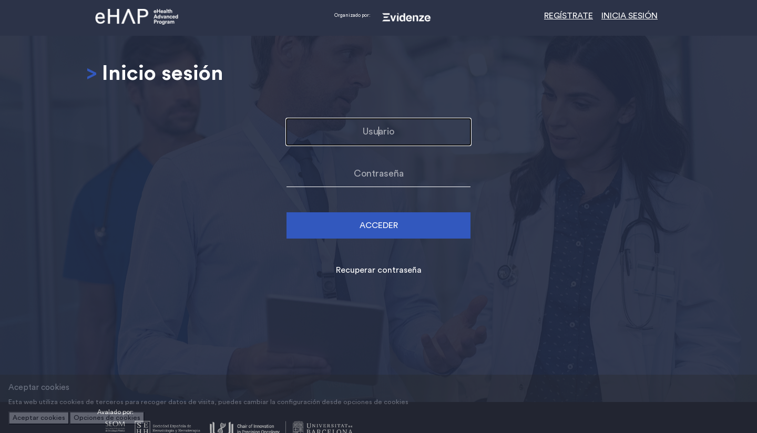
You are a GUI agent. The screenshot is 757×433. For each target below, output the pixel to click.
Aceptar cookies (39, 418)
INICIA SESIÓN (629, 16)
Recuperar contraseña (379, 270)
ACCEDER (379, 225)
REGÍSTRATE (568, 16)
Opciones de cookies (107, 418)
